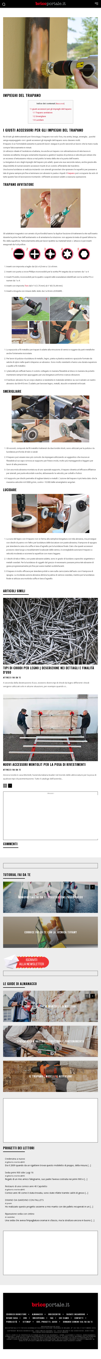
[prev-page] (5, 786)
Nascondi (60, 104)
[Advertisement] (52, 817)
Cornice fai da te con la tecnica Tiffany (50, 932)
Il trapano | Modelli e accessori (50, 1076)
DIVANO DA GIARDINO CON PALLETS (24, 1200)
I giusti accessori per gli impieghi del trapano (50, 109)
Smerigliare (39, 116)
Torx (26, 286)
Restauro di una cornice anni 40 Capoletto (26, 1186)
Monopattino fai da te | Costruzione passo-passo (50, 897)
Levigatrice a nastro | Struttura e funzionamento (50, 1041)
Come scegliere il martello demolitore (50, 1006)
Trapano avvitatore (42, 112)
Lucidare (38, 120)
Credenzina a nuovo (15, 1158)
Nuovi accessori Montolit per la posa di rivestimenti (44, 764)
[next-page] (10, 786)
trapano (71, 173)
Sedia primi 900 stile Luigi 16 (19, 1172)
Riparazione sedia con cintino (19, 1213)
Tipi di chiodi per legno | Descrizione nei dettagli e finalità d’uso (48, 670)
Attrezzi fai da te (12, 677)
